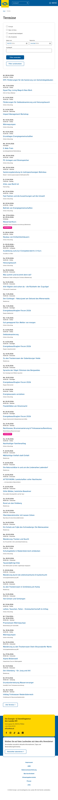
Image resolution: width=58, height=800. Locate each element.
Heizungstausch (9, 263)
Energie (10, 27)
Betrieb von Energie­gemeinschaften (18, 208)
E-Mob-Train (8, 148)
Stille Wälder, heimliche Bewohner (17, 491)
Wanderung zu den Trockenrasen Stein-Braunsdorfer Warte (27, 647)
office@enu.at (9, 728)
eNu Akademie (12, 37)
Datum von (9, 40)
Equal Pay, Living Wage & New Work (17, 90)
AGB (29, 766)
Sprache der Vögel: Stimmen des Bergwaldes (21, 370)
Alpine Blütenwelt (10, 659)
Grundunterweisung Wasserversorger (18, 683)
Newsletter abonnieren (15, 752)
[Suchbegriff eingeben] (20, 2)
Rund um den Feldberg (12, 503)
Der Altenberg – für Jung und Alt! (17, 671)
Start (4, 11)
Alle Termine (9, 705)
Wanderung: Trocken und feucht (16, 539)
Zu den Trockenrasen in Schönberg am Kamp (21, 587)
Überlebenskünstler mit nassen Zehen (19, 515)
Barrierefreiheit (29, 774)
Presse (29, 781)
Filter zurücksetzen (15, 64)
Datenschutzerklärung (29, 770)
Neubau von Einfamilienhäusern (16, 237)
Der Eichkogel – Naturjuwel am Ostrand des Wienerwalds (26, 299)
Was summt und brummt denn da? (17, 275)
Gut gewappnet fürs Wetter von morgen (19, 323)
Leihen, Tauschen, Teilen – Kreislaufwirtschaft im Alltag (25, 609)
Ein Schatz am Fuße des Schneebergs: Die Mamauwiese (25, 527)
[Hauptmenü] (53, 3)
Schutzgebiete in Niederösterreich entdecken (21, 551)
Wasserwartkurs (9, 222)
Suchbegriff (9, 47)
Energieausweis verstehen (14, 394)
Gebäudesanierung (11, 334)
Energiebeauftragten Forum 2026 (17, 311)
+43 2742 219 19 (10, 726)
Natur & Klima (12, 30)
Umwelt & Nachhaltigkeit (15, 33)
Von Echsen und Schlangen (14, 599)
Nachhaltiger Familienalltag (14, 444)
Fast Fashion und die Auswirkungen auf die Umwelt (24, 196)
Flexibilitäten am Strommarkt (15, 406)
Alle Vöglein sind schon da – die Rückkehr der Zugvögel (26, 287)
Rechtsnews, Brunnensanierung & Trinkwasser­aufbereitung (27, 428)
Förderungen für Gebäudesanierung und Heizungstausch (26, 102)
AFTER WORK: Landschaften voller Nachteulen (22, 479)
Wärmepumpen (9, 124)
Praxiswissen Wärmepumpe (14, 623)
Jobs (29, 785)
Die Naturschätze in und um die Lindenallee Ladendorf (25, 467)
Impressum (29, 762)
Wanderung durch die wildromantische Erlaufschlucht (25, 575)
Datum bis (32, 40)
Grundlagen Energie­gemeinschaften (18, 136)
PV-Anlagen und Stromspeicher (16, 160)
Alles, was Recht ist (11, 184)
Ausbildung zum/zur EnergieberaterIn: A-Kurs (22, 251)
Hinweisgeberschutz (29, 777)
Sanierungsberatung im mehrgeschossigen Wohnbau (24, 172)
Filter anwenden (15, 57)
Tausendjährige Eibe (11, 563)
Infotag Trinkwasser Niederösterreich (18, 694)
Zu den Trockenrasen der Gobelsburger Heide (21, 358)
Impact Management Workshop (15, 114)
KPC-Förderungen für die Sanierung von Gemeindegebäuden (28, 80)
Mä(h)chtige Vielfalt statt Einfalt (16, 455)
